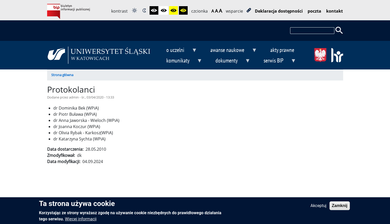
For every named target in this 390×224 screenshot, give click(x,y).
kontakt (334, 11)
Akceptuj (318, 207)
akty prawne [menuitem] (282, 49)
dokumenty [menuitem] (228, 61)
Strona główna (62, 75)
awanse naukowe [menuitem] (229, 50)
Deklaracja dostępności (279, 11)
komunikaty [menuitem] (180, 61)
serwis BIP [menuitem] (275, 61)
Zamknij (339, 207)
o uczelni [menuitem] (177, 50)
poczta (314, 11)
